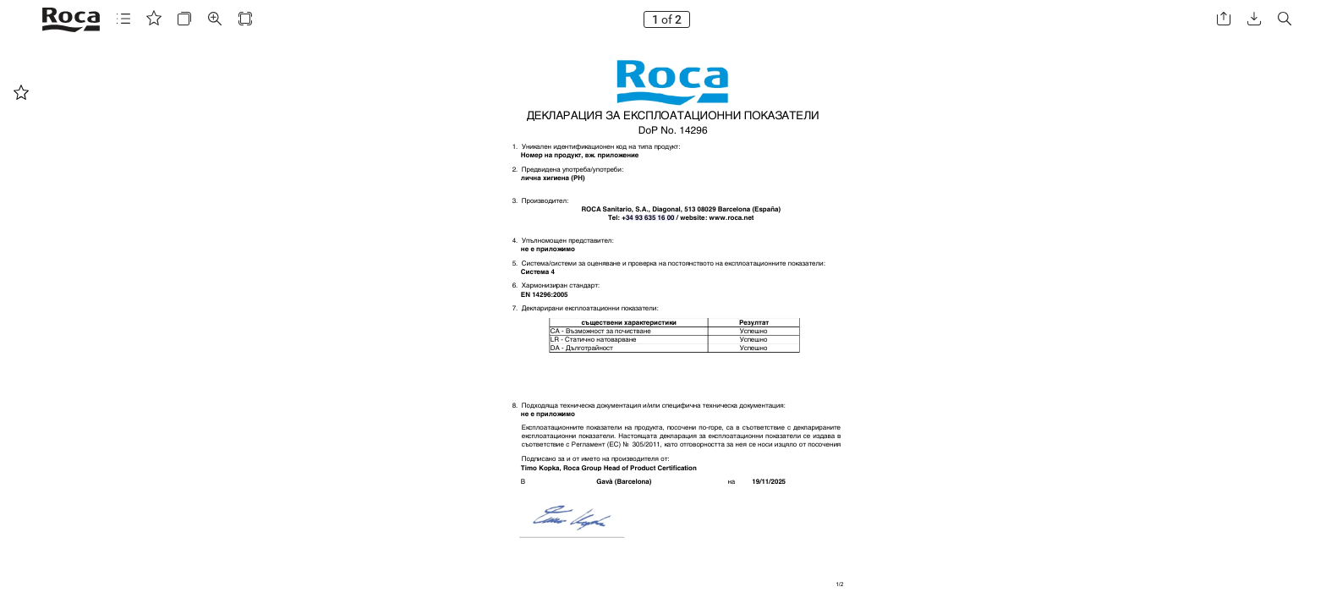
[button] (123, 19)
